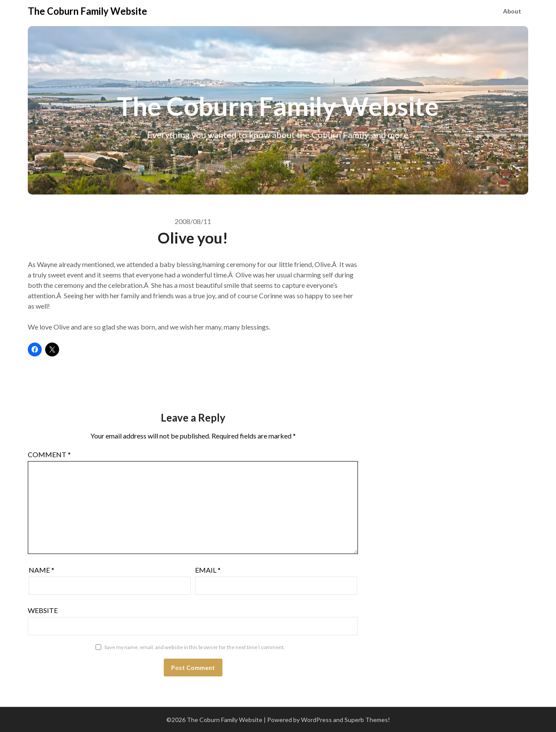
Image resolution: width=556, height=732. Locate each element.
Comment (49, 454)
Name (41, 570)
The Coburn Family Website (87, 11)
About (512, 11)
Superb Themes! (367, 719)
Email (208, 570)
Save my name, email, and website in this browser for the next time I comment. (194, 647)
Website (43, 610)
